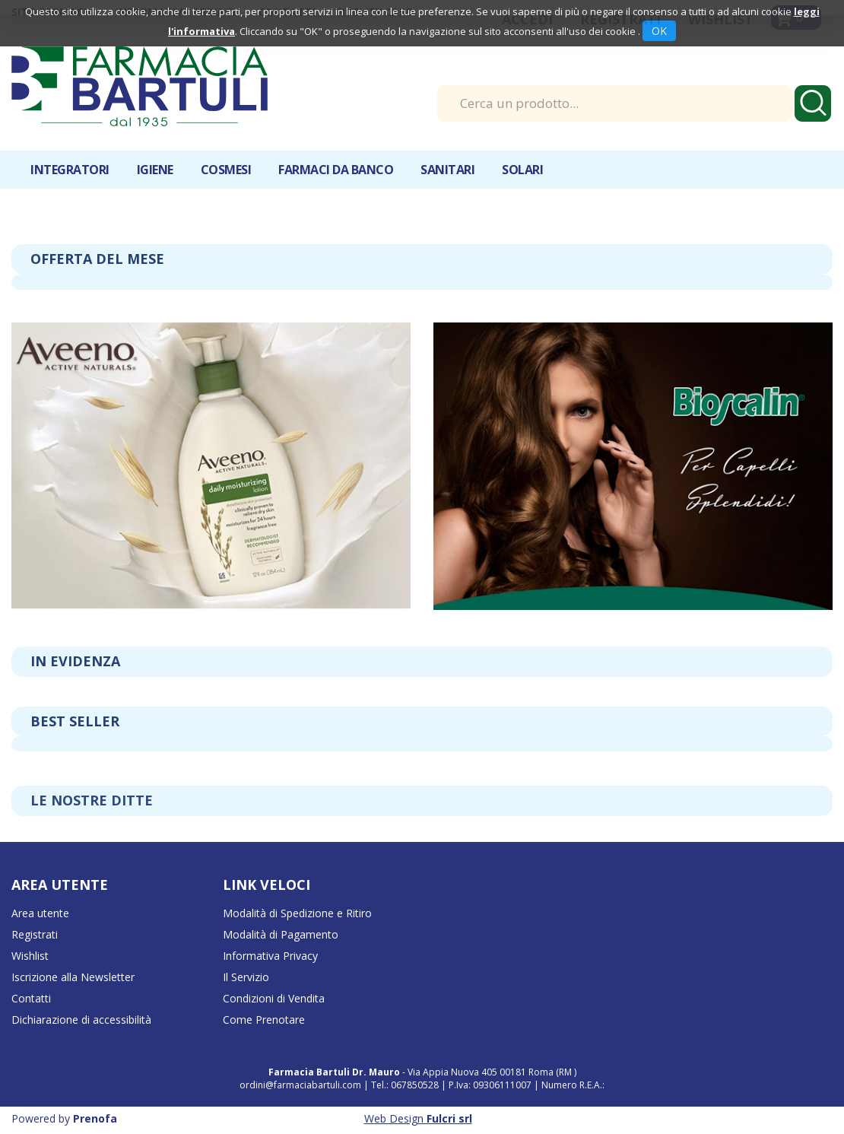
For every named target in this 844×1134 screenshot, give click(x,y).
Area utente (40, 913)
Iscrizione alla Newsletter (73, 977)
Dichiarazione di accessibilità (81, 1019)
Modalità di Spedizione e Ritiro (297, 913)
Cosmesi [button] (226, 169)
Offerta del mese (97, 258)
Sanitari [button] (447, 169)
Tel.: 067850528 (406, 1084)
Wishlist (30, 955)
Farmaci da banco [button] (335, 169)
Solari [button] (522, 169)
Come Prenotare (264, 1019)
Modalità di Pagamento (280, 934)
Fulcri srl (449, 1118)
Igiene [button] (155, 169)
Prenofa (95, 1118)
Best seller (74, 721)
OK (659, 31)
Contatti (31, 998)
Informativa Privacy (270, 955)
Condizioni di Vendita (274, 998)
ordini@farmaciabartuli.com (300, 1084)
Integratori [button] (69, 169)
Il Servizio (246, 977)
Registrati (34, 934)
